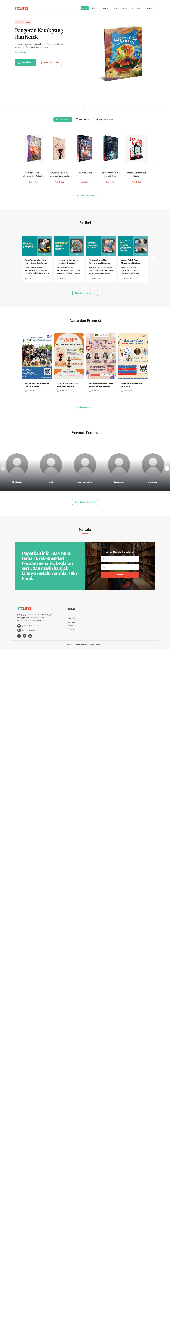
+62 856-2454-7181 (27, 630)
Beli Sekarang (25, 62)
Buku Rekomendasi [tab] (105, 119)
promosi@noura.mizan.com (30, 626)
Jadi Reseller (72, 622)
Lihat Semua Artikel (85, 293)
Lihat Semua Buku (50, 62)
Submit (120, 574)
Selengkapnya (20, 52)
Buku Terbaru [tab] (82, 119)
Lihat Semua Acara (85, 407)
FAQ (69, 614)
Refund (70, 625)
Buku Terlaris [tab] (62, 119)
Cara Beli (71, 618)
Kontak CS (72, 629)
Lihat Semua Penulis (85, 502)
